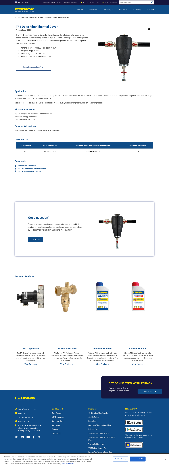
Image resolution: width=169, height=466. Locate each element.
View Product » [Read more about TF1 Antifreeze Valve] (66, 364)
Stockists (93, 10)
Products (80, 10)
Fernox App (108, 10)
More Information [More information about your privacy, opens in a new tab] (67, 463)
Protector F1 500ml (102, 348)
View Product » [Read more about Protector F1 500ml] (102, 364)
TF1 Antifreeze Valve (66, 348)
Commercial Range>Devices (32, 17)
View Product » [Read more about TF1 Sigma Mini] (31, 364)
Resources (123, 10)
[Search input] (134, 2)
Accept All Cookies (137, 459)
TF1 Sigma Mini (31, 348)
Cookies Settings (120, 459)
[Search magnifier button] (152, 2)
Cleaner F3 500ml (138, 348)
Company (137, 10)
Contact (150, 10)
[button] (149, 29)
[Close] (165, 459)
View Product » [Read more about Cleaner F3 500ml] (138, 364)
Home (17, 17)
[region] (84, 459)
